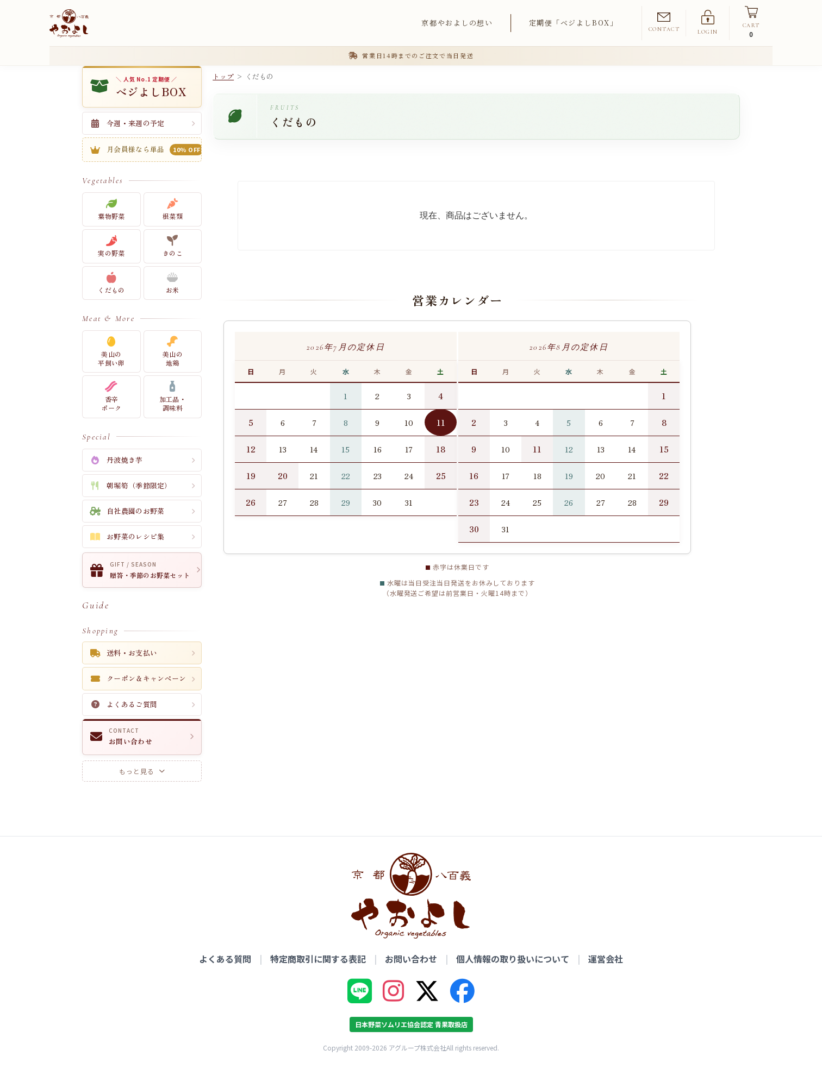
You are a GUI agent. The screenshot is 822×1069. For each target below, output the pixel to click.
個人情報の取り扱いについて (512, 958)
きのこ (173, 246)
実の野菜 (111, 246)
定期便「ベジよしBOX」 (573, 22)
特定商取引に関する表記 (318, 958)
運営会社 (605, 958)
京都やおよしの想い (457, 22)
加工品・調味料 (172, 396)
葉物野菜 (111, 209)
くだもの (111, 283)
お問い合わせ (411, 958)
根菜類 (173, 209)
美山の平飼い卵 (111, 351)
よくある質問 (225, 958)
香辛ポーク (111, 396)
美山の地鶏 (173, 351)
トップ (223, 76)
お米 (172, 283)
